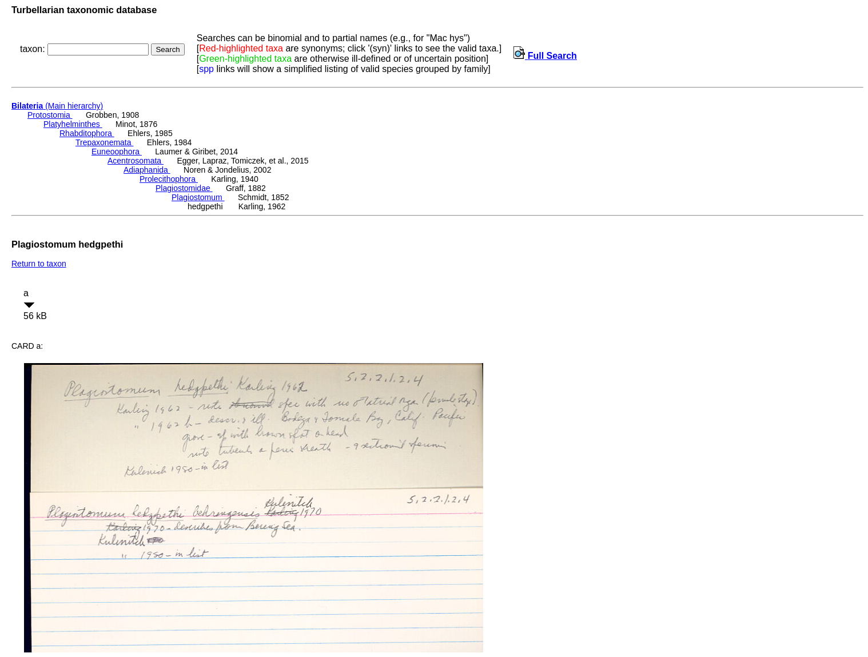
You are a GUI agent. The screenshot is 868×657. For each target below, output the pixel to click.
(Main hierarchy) (57, 105)
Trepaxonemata (104, 142)
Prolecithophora (169, 179)
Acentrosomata (135, 160)
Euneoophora (116, 151)
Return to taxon (38, 263)
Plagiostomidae (184, 188)
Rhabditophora (86, 133)
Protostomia (50, 115)
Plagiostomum (198, 197)
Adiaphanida (147, 169)
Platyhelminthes (72, 124)
